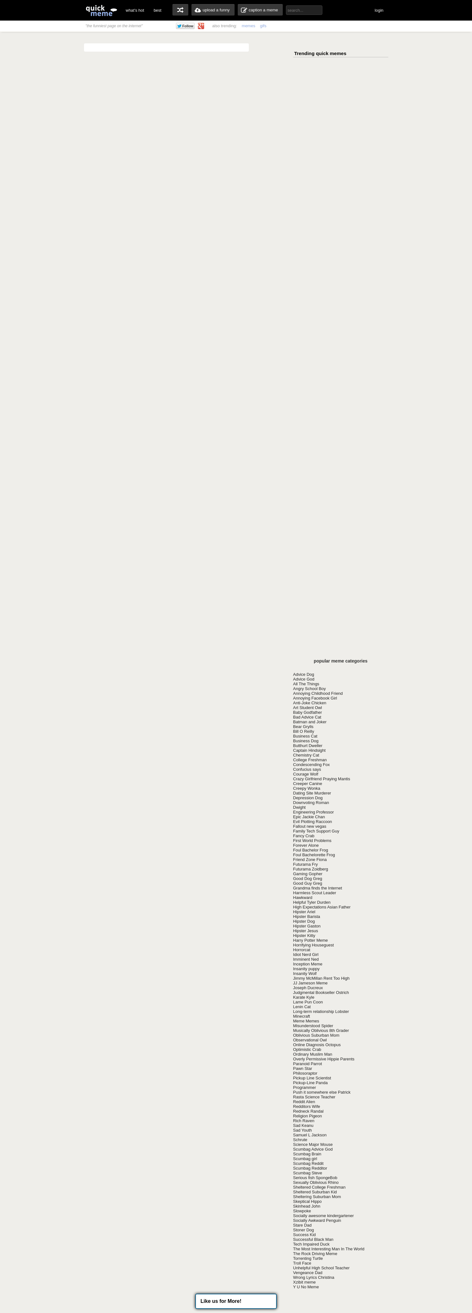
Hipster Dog (304, 921)
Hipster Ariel (304, 911)
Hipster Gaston (307, 926)
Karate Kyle (303, 997)
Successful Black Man (313, 1239)
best (158, 10)
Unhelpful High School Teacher (321, 1268)
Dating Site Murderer (312, 793)
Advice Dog (303, 674)
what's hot (135, 10)
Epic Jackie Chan (309, 816)
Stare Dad (302, 1225)
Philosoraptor (305, 1073)
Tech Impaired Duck (311, 1244)
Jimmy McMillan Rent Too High (321, 978)
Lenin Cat (302, 1006)
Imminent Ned (306, 959)
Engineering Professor (313, 812)
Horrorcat (301, 949)
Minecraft (301, 1016)
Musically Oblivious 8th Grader (321, 1030)
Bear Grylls (303, 726)
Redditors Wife (306, 1106)
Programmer (304, 1087)
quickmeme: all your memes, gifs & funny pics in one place (101, 10)
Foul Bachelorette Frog (314, 854)
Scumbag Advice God (313, 1149)
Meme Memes (306, 1021)
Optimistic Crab (307, 1049)
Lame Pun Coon (308, 1002)
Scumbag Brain (307, 1154)
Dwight (299, 807)
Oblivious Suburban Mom (316, 1035)
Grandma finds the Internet (317, 888)
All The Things (306, 684)
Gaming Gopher (308, 873)
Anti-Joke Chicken (310, 702)
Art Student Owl (307, 707)
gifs (263, 25)
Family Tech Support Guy (316, 831)
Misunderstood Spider (313, 1025)
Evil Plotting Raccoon (312, 821)
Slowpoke (302, 1211)
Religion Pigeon (307, 1116)
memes (248, 25)
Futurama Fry (305, 864)
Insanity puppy (306, 968)
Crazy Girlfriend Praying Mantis (321, 778)
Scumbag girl (305, 1158)
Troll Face (302, 1263)
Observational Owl (310, 1040)
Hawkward (303, 897)
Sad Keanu (303, 1125)
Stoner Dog (303, 1230)
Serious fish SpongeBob (315, 1177)
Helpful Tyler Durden (312, 902)
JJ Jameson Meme (310, 983)
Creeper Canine (307, 783)
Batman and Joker (310, 721)
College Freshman (310, 759)
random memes (180, 10)
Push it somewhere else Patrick (322, 1092)
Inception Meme (308, 964)
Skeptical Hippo (307, 1201)
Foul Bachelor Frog (310, 850)
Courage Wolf (305, 774)
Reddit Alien (304, 1101)
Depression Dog (308, 797)
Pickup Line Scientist (312, 1078)
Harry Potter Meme (310, 940)
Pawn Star (302, 1068)
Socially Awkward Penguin (317, 1220)
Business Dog (306, 740)
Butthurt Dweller (307, 745)
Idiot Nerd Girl (306, 954)
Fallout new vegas (310, 826)
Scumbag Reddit (308, 1163)
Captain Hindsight (309, 750)
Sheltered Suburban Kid (315, 1192)
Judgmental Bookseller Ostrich (321, 992)
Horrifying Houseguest (313, 945)
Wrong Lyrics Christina (313, 1277)
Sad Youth (302, 1130)
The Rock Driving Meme (315, 1253)
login (379, 10)
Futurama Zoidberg (310, 869)
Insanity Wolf (305, 973)
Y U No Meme (306, 1287)
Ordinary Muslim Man (313, 1054)
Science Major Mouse (313, 1144)
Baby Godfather (307, 712)
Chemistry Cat (306, 755)
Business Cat (305, 736)
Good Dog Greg (307, 878)
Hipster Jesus (305, 930)
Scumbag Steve (307, 1173)
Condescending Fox (311, 764)
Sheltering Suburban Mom (317, 1196)
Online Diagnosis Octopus (317, 1044)
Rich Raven (303, 1120)
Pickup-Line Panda (310, 1082)
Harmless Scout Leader (314, 892)
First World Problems (312, 840)
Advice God (303, 679)
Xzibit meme (304, 1282)
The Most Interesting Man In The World (329, 1249)
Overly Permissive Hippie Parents (324, 1059)
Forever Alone (306, 845)
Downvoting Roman (311, 802)
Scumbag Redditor (310, 1168)
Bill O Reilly (303, 731)
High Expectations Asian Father (322, 907)
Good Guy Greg (307, 883)
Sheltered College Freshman (319, 1187)
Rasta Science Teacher (314, 1097)
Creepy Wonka (306, 788)
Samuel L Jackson (310, 1135)
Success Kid (304, 1234)
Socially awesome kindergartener (323, 1215)
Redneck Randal (308, 1111)
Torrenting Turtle (308, 1258)
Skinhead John (306, 1206)
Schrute (300, 1139)
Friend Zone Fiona (310, 859)
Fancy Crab (303, 835)
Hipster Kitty (304, 935)
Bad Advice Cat (307, 717)
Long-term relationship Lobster (321, 1011)
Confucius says (307, 769)
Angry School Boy (309, 688)
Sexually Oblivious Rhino (316, 1182)
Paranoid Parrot (307, 1063)
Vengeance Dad (308, 1272)
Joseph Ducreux (308, 987)
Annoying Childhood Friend (318, 693)
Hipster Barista (306, 916)
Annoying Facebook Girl (315, 698)
